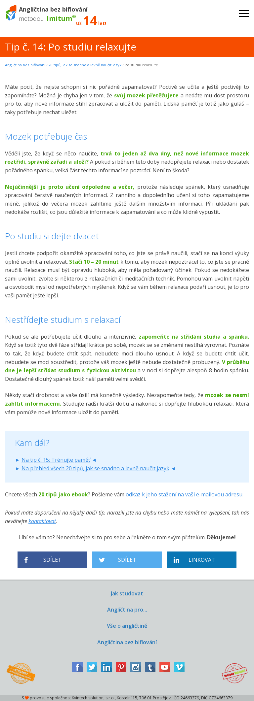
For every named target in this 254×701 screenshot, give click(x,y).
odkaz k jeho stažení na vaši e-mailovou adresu (184, 494)
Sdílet (43, 560)
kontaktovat (42, 521)
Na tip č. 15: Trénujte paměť (55, 459)
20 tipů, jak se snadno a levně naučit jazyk (85, 64)
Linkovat (194, 560)
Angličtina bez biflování (25, 64)
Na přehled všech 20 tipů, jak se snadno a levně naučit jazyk (95, 468)
